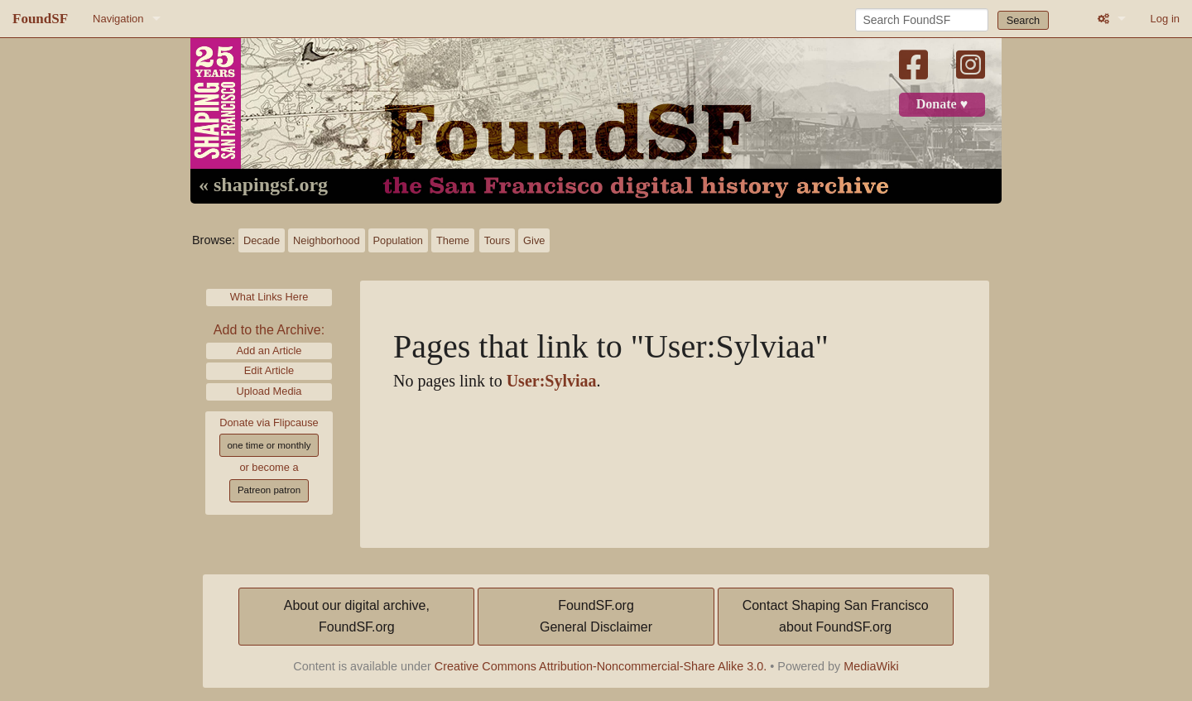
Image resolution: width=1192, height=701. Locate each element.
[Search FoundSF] (921, 19)
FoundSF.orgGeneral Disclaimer (596, 616)
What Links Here (269, 296)
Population (398, 240)
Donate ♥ (942, 104)
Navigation (118, 18)
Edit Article (269, 370)
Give (534, 240)
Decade (261, 240)
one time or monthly (268, 445)
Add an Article (269, 350)
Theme (452, 240)
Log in (1165, 18)
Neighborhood (326, 240)
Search (1024, 20)
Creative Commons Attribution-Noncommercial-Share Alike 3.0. (601, 666)
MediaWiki (871, 666)
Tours (497, 240)
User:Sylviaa (552, 381)
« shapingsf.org (263, 185)
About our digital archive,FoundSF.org (357, 616)
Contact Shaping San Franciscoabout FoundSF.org (836, 616)
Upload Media (269, 391)
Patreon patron (269, 490)
